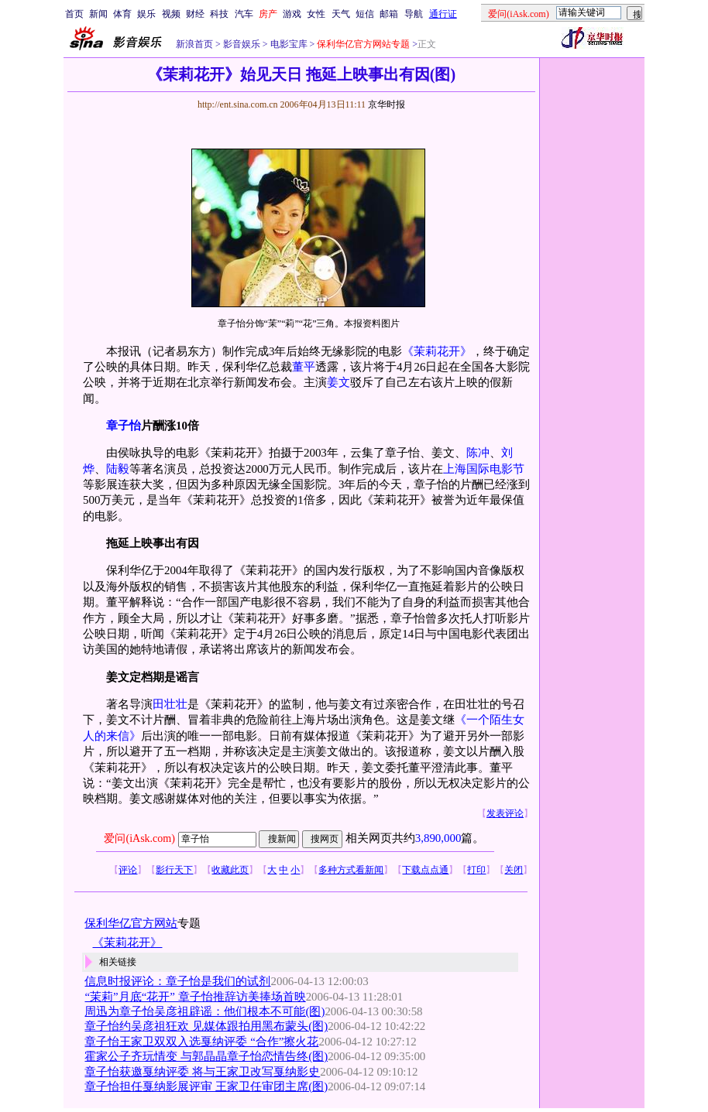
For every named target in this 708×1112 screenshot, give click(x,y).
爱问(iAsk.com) (139, 838)
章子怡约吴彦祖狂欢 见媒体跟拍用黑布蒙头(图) (206, 1026)
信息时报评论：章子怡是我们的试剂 (177, 981)
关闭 (513, 869)
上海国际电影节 (483, 469)
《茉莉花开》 (437, 351)
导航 (413, 14)
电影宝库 (288, 44)
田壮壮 (170, 704)
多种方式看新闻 (350, 869)
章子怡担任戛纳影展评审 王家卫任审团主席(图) (206, 1086)
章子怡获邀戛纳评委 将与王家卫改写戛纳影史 (202, 1072)
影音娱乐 (241, 44)
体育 (122, 14)
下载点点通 (425, 869)
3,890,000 (438, 838)
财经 (195, 14)
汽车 (244, 14)
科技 (219, 14)
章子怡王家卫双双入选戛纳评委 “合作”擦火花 (201, 1041)
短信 (365, 14)
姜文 (338, 382)
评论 (128, 869)
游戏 (292, 14)
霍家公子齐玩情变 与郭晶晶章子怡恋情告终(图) (206, 1056)
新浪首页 (194, 44)
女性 (316, 14)
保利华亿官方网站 (130, 923)
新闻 (98, 14)
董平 (303, 367)
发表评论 (505, 813)
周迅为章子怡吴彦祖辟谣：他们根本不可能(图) (204, 1011)
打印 (476, 869)
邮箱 (389, 14)
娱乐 (146, 14)
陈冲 (478, 453)
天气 (341, 14)
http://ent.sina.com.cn (239, 104)
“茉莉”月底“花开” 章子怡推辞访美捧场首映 (194, 997)
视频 (171, 14)
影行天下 (174, 869)
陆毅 (117, 469)
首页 (74, 14)
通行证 (443, 14)
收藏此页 (230, 869)
